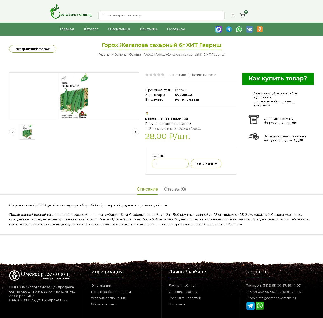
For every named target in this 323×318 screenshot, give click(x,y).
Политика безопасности (111, 292)
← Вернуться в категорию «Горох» (173, 129)
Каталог (91, 29)
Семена (120, 55)
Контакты (148, 29)
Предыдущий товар (33, 49)
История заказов (183, 292)
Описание (147, 189)
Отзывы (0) (175, 189)
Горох (148, 55)
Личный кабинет (182, 285)
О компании (119, 29)
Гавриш (181, 90)
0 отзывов (177, 75)
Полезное (176, 29)
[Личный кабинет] (233, 15)
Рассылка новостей (185, 298)
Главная (67, 29)
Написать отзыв (203, 75)
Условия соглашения (108, 298)
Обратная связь (104, 304)
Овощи (135, 55)
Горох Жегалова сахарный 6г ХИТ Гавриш (190, 55)
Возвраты (177, 304)
